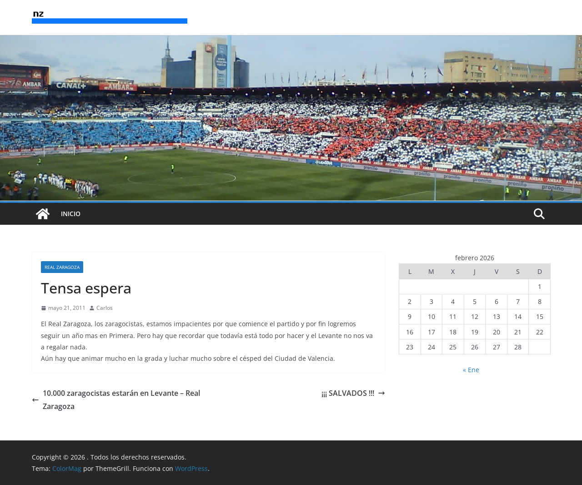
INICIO (70, 213)
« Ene (471, 369)
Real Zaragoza (62, 267)
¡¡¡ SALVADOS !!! (353, 393)
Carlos (104, 308)
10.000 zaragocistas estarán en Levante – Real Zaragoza (116, 399)
